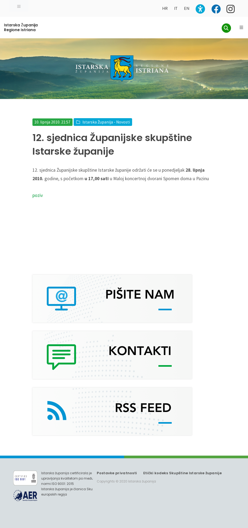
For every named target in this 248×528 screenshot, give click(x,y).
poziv (37, 195)
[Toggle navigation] (19, 6)
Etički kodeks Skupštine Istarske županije (182, 473)
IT (176, 8)
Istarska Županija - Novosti (106, 122)
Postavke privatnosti (117, 473)
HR (165, 8)
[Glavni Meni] (241, 27)
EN (186, 8)
